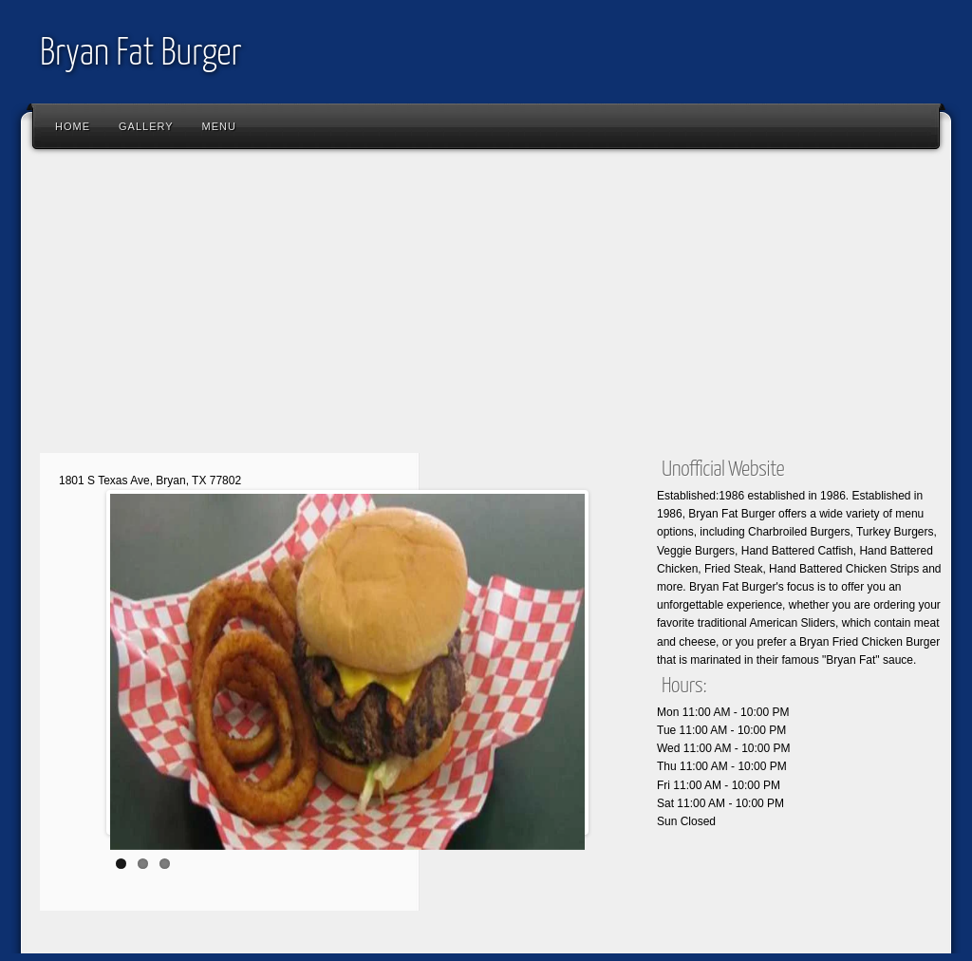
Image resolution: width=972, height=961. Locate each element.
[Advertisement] (486, 309)
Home (72, 126)
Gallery (146, 126)
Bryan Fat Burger (141, 54)
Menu (219, 126)
